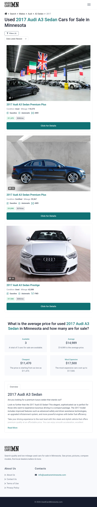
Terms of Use (13, 483)
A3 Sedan (39, 14)
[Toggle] (88, 4)
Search (13, 14)
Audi (30, 14)
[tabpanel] (48, 409)
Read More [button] (12, 428)
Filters (12, 33)
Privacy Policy (13, 488)
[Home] (6, 13)
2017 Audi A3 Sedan (26, 104)
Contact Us (12, 479)
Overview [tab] (14, 387)
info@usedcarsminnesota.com (52, 475)
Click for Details (48, 126)
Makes (22, 14)
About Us (11, 475)
